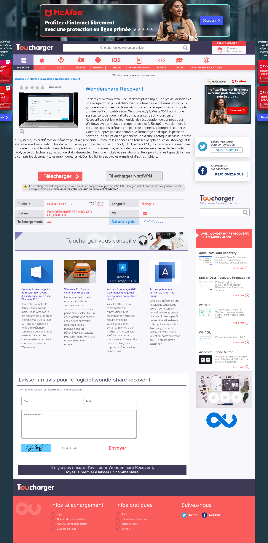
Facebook (214, 515)
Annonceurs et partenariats (69, 524)
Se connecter (233, 51)
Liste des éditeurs (63, 529)
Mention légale (127, 524)
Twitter (193, 515)
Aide (121, 514)
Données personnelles (131, 519)
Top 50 (57, 514)
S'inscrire (231, 48)
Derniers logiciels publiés (68, 519)
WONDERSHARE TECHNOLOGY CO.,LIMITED (69, 213)
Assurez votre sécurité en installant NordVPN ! (89, 189)
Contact (123, 529)
